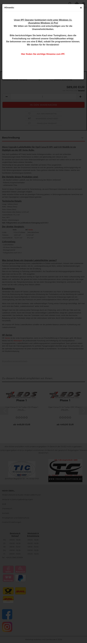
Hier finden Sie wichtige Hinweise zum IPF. (43, 54)
